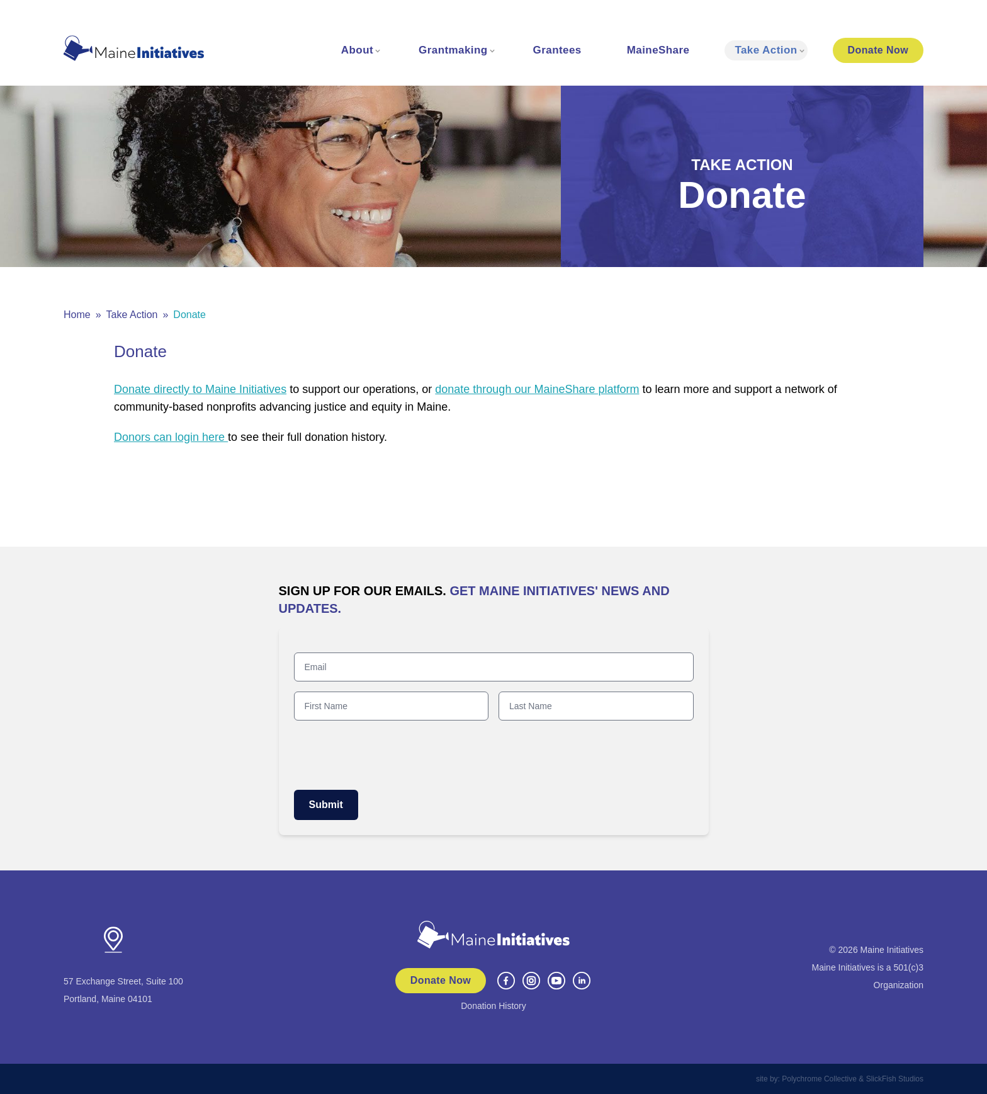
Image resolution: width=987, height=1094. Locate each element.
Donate (878, 50)
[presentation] (389, 755)
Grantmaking (453, 50)
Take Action (766, 50)
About (357, 50)
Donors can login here (171, 437)
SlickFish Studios (894, 1078)
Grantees (557, 50)
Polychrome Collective (819, 1078)
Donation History (493, 1006)
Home (77, 314)
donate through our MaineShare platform (537, 389)
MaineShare (658, 50)
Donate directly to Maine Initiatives (200, 389)
